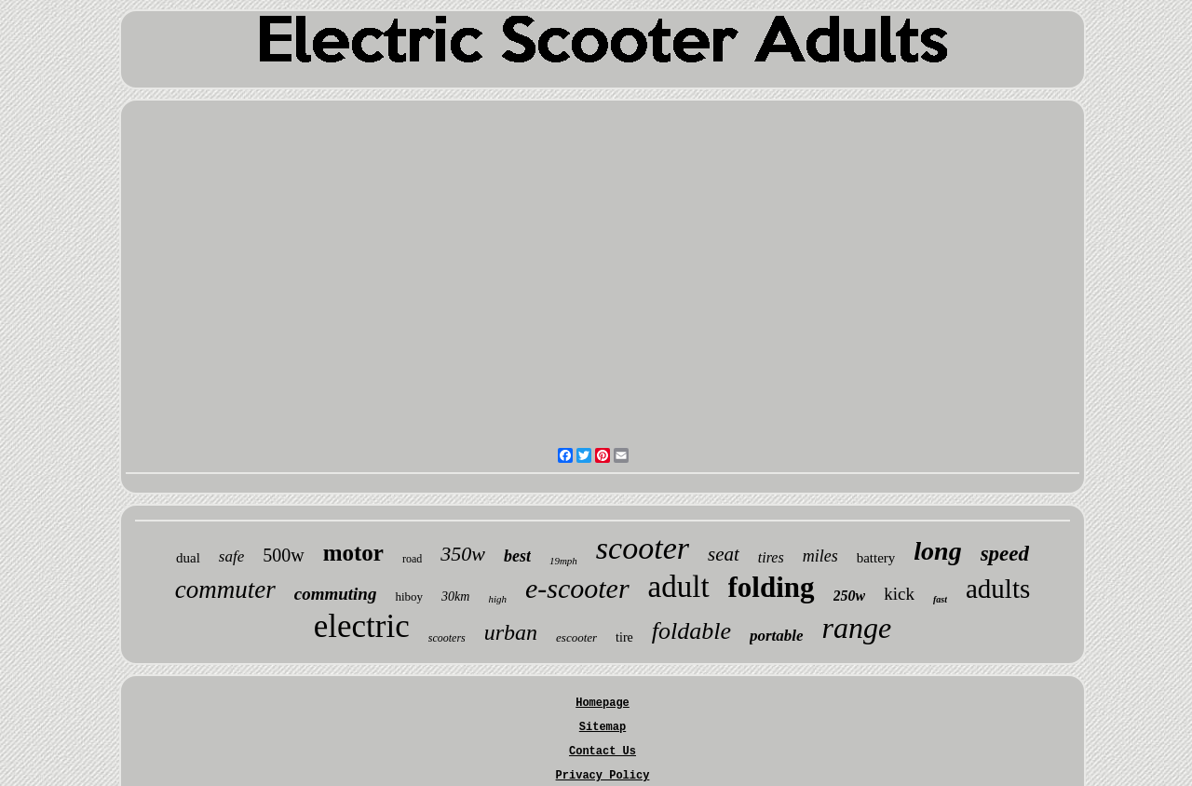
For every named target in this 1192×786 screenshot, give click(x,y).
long (937, 550)
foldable (691, 630)
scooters (447, 637)
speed (1005, 553)
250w (849, 595)
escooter (576, 637)
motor (353, 552)
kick (899, 593)
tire (624, 637)
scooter (642, 548)
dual (188, 557)
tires (771, 557)
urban (510, 632)
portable (777, 635)
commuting (335, 593)
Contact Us (602, 751)
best (517, 556)
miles (820, 556)
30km (455, 596)
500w (283, 555)
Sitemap (602, 727)
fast (940, 599)
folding (771, 587)
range (857, 627)
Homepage (603, 703)
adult (679, 586)
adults (998, 588)
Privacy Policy (603, 775)
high (497, 598)
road (412, 558)
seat (723, 554)
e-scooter (577, 588)
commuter (225, 589)
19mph (563, 560)
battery (876, 557)
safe (231, 556)
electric (362, 626)
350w (462, 553)
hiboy (409, 596)
